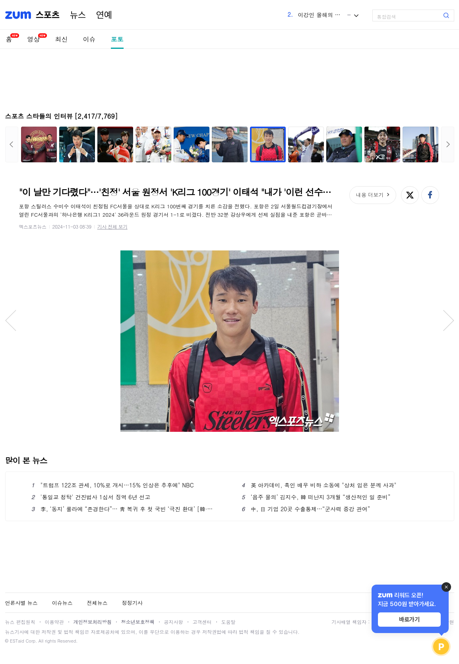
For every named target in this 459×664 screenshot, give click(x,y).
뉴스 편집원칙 (20, 621)
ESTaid (17, 641)
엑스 (410, 195)
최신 (61, 39)
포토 (117, 39)
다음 (447, 144)
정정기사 (132, 602)
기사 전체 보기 (112, 226)
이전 (11, 144)
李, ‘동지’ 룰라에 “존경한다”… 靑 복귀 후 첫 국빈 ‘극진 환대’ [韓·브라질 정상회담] (124, 509)
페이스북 (430, 195)
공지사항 (173, 621)
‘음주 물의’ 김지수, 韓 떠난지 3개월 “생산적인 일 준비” (316, 497)
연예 (104, 15)
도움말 (228, 621)
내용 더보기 (369, 194)
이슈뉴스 (62, 602)
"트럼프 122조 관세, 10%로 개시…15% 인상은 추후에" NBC (112, 485)
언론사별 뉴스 (21, 602)
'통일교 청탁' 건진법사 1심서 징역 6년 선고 (91, 497)
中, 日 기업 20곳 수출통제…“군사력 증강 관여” (306, 509)
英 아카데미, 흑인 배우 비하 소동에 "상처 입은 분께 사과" (319, 485)
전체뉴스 (97, 602)
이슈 (89, 39)
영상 (33, 39)
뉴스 (78, 15)
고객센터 (202, 621)
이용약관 (54, 621)
